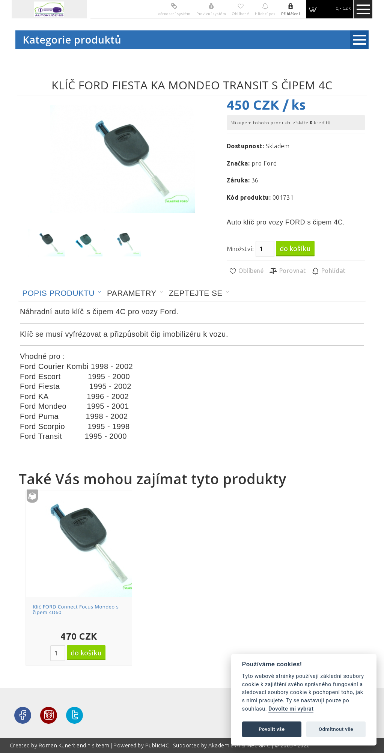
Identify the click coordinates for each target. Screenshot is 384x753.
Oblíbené (246, 271)
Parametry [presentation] (132, 293)
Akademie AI (224, 745)
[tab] (61, 293)
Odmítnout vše (336, 729)
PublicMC (157, 745)
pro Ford (264, 163)
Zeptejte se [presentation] (196, 293)
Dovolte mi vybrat (290, 709)
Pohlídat (328, 271)
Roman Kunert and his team (75, 745)
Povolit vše (272, 729)
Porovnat (287, 271)
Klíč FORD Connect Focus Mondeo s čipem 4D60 (76, 609)
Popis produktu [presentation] (58, 293)
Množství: (240, 248)
